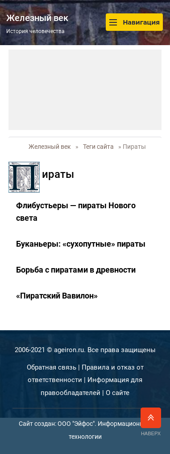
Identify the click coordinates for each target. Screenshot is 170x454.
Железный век (50, 146)
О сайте (117, 393)
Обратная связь (51, 367)
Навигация (134, 22)
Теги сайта (98, 146)
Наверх (151, 422)
